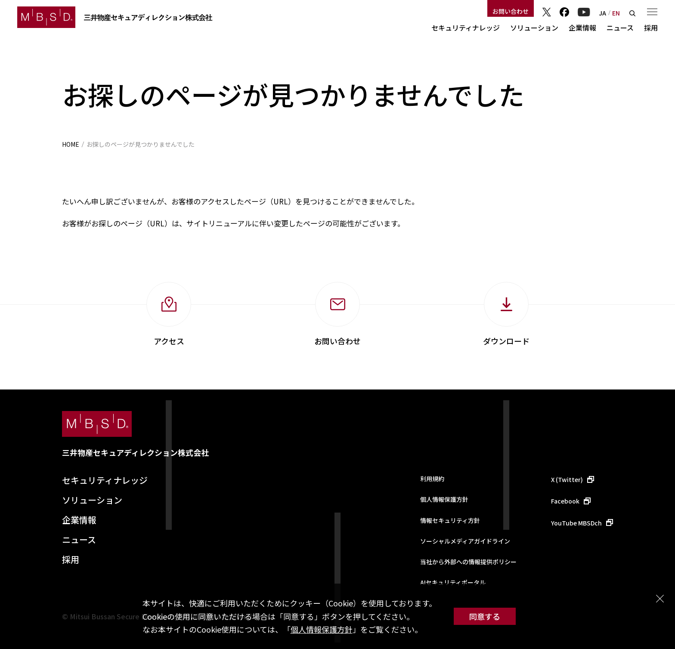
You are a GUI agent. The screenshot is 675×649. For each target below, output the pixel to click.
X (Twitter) (567, 479)
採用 (651, 27)
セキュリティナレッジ (465, 27)
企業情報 (582, 27)
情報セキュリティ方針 (450, 520)
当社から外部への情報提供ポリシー (468, 561)
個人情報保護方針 (322, 629)
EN (616, 13)
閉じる (660, 598)
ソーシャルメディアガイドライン (465, 541)
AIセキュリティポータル (453, 582)
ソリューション (534, 27)
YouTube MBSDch (576, 523)
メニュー (652, 11)
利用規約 (432, 478)
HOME (70, 144)
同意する (484, 616)
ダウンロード (506, 340)
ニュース (620, 27)
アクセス (169, 340)
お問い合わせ (510, 11)
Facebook (564, 12)
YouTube (584, 12)
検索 (632, 13)
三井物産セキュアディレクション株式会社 (135, 452)
